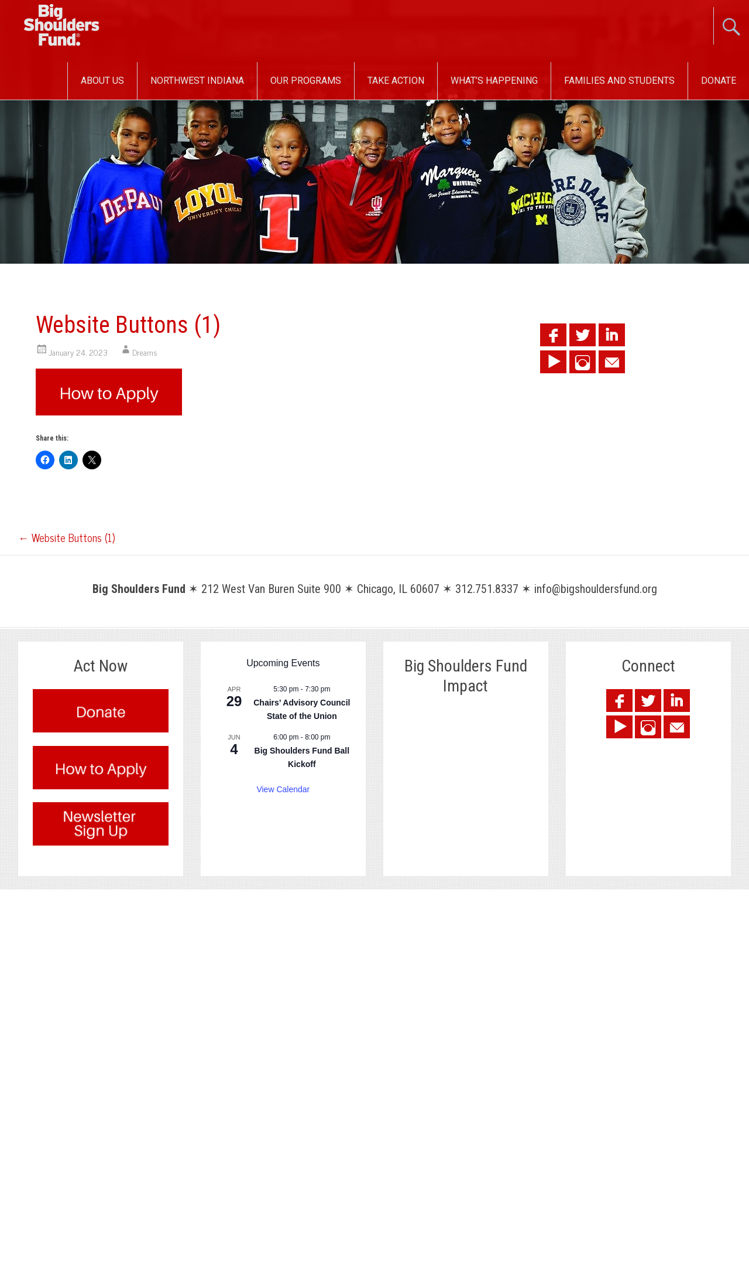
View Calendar (283, 789)
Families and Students (619, 80)
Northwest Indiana (197, 80)
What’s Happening (494, 80)
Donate (718, 80)
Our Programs (305, 80)
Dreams (144, 352)
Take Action (395, 80)
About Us (102, 80)
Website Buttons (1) (66, 537)
